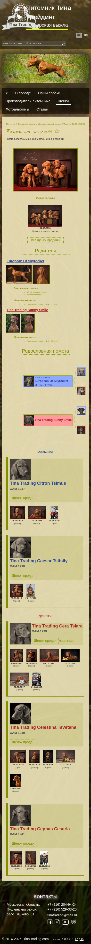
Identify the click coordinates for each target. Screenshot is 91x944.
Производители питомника (28, 101)
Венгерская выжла (47, 25)
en (86, 35)
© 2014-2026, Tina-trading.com (43, 939)
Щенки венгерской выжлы (49, 124)
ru (79, 35)
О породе (23, 93)
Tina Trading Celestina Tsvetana (43, 727)
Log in (79, 939)
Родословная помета (45, 351)
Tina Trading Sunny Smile (27, 310)
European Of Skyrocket (25, 261)
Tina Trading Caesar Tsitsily (38, 560)
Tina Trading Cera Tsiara (57, 626)
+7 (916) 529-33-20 (62, 909)
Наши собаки (49, 93)
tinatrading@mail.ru (62, 915)
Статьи (42, 109)
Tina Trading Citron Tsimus (38, 483)
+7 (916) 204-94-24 (62, 904)
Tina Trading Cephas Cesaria (40, 828)
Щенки (63, 101)
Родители (45, 250)
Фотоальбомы (17, 109)
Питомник (48, 12)
